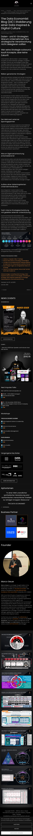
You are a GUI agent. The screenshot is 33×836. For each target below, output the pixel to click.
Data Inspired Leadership (14, 277)
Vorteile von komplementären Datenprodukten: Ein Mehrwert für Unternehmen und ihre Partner (16, 263)
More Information (7, 339)
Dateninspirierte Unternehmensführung (12, 279)
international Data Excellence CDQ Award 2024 (13, 591)
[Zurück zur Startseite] (16, 3)
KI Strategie (24, 277)
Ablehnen (16, 828)
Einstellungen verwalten (16, 833)
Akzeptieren (16, 824)
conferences (23, 617)
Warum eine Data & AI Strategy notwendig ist (16, 261)
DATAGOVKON (14, 624)
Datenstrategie (5, 274)
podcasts (15, 619)
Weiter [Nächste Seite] (29, 290)
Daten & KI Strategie (16, 276)
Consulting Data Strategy (17, 274)
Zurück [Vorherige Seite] (4, 290)
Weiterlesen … (6, 507)
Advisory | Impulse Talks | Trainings (13, 259)
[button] (31, 3)
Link (4, 397)
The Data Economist (20, 588)
